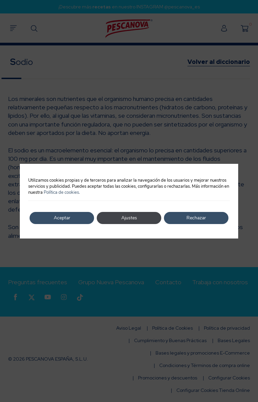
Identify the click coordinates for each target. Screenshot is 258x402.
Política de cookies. (62, 192)
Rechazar (196, 218)
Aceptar (62, 218)
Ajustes (129, 218)
